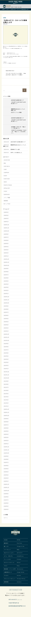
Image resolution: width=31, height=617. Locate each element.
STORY (5, 187)
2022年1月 (6, 365)
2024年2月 (6, 287)
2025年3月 (6, 246)
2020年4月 (6, 430)
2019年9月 (6, 452)
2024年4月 (6, 280)
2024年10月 (6, 262)
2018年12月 (6, 480)
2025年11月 (6, 224)
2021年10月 (6, 374)
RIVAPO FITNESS (8, 181)
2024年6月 (6, 274)
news (4, 17)
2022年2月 (6, 362)
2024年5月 (6, 277)
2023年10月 (6, 299)
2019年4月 (6, 468)
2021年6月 (6, 387)
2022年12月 (6, 330)
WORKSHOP (7, 191)
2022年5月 (6, 352)
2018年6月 (6, 499)
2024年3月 (6, 283)
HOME (3, 9)
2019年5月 (6, 465)
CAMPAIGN (6, 169)
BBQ (5, 159)
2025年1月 (6, 252)
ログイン (6, 514)
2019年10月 (6, 449)
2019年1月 (6, 477)
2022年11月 (6, 333)
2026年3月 (6, 211)
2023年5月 (6, 315)
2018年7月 (6, 496)
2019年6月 (6, 462)
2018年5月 (6, 502)
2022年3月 (6, 358)
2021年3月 (6, 396)
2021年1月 (6, 402)
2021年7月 (6, 384)
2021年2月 (6, 399)
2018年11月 (6, 484)
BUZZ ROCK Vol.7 (10, 70)
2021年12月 (6, 368)
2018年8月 (6, 493)
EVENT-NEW (7, 175)
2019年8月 (6, 455)
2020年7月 (6, 421)
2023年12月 (6, 293)
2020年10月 (6, 412)
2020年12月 (6, 405)
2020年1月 (6, 440)
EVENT (5, 172)
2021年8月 (6, 380)
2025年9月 (6, 230)
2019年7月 (6, 459)
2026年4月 (6, 208)
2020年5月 (6, 427)
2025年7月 (6, 233)
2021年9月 (6, 377)
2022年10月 (6, 337)
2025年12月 (6, 221)
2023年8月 (6, 305)
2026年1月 (6, 218)
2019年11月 (6, 446)
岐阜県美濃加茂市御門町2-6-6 (17, 602)
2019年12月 (6, 443)
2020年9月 (6, 415)
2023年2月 (6, 324)
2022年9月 (6, 340)
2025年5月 (6, 240)
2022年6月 (6, 349)
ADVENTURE (7, 156)
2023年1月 (6, 327)
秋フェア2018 (7, 200)
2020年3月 (6, 434)
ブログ (7, 9)
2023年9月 (6, 302)
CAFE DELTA (7, 162)
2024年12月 (6, 255)
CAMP (5, 166)
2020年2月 (6, 437)
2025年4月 (6, 243)
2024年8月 (6, 268)
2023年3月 (6, 321)
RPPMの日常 (7, 184)
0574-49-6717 (15, 596)
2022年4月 (6, 355)
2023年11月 (6, 296)
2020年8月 (6, 418)
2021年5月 (6, 390)
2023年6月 (6, 312)
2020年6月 (6, 424)
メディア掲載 (7, 194)
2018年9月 (6, 490)
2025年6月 (6, 237)
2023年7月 (6, 308)
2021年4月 (6, 393)
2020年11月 (6, 409)
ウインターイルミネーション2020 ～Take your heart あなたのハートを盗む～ (16, 74)
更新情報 (6, 197)
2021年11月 (6, 371)
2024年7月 (6, 271)
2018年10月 (6, 487)
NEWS (5, 178)
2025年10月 (6, 227)
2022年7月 (6, 346)
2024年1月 (6, 290)
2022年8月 (6, 343)
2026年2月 (6, 215)
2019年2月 (6, 474)
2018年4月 (6, 505)
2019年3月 (6, 471)
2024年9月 (6, 265)
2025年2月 (6, 249)
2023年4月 (6, 318)
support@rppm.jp (14, 599)
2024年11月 (6, 258)
